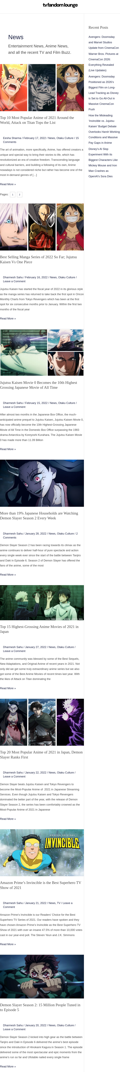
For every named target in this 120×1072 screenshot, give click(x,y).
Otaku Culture (64, 138)
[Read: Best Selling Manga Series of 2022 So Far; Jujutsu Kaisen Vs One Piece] (42, 226)
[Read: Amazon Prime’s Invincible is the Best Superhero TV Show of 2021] (42, 852)
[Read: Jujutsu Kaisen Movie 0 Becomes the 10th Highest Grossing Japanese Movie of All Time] (42, 352)
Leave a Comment (14, 281)
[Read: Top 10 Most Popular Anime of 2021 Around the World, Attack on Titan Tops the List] (42, 87)
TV (58, 903)
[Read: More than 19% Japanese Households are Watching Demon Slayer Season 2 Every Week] (42, 482)
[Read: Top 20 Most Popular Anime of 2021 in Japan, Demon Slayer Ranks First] (42, 722)
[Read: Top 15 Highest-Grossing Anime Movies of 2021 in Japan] (42, 602)
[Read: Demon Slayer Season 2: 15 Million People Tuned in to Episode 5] (42, 976)
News (51, 138)
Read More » (8, 184)
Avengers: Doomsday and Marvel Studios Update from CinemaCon (104, 42)
